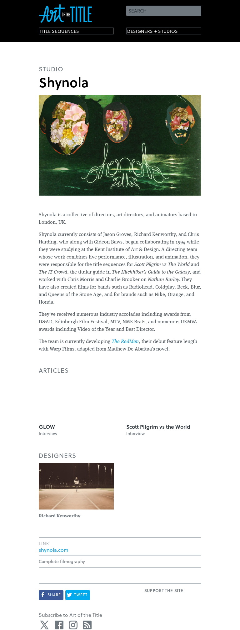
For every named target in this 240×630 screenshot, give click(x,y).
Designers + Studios (159, 32)
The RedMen (125, 341)
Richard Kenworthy (59, 516)
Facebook (59, 625)
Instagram (73, 625)
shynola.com (53, 550)
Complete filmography (62, 561)
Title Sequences (65, 32)
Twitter (45, 625)
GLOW (47, 427)
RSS (87, 625)
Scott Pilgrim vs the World (158, 427)
